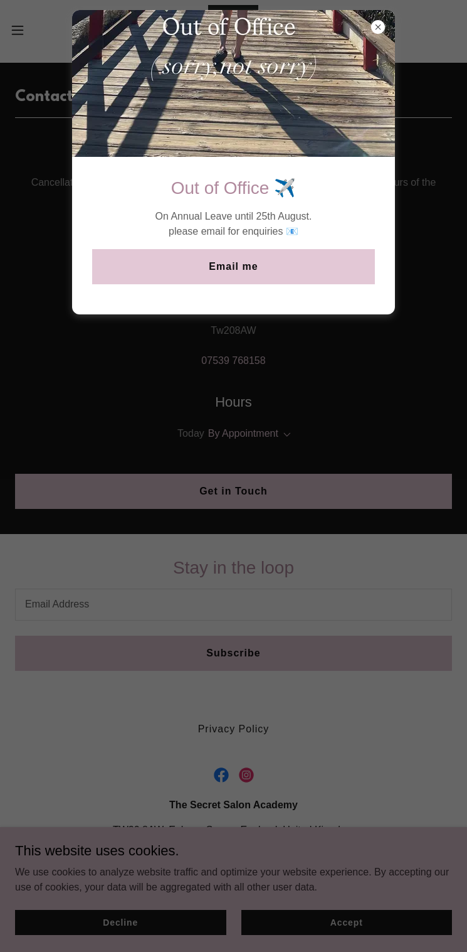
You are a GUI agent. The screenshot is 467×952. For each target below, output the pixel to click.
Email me (233, 266)
